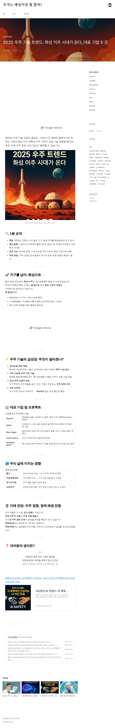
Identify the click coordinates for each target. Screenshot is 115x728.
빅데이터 (100, 161)
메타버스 (101, 171)
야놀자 (91, 158)
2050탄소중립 (94, 151)
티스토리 (104, 154)
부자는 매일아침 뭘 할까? (22, 5)
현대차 (98, 164)
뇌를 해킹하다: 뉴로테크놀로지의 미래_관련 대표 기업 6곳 (31, 645)
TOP (110, 719)
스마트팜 (92, 181)
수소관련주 (92, 161)
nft (97, 181)
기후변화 (92, 167)
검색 (104, 5)
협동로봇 (92, 154)
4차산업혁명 (12, 637)
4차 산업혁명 (102, 177)
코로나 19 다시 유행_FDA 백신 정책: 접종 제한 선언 (28, 642)
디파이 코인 (105, 164)
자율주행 (106, 158)
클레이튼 (103, 151)
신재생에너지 (100, 167)
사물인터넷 (98, 158)
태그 (14, 14)
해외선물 (92, 110)
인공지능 (92, 164)
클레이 (98, 154)
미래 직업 (107, 161)
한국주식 (92, 77)
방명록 (26, 14)
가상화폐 (92, 81)
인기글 (98, 131)
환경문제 (92, 106)
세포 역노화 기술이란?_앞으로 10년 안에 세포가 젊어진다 (31, 654)
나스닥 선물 (92, 177)
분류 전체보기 (94, 72)
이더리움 (102, 181)
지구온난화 (99, 174)
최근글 (91, 131)
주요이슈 (92, 89)
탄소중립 (107, 174)
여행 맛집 (92, 93)
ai (108, 177)
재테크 (91, 102)
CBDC (108, 171)
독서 (90, 98)
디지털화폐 (92, 184)
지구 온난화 (101, 184)
